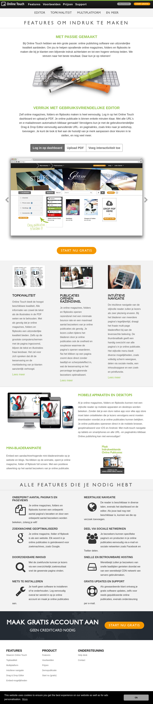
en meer (112, 13)
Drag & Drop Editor (15, 675)
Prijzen (68, 4)
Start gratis (142, 4)
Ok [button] (136, 697)
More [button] (25, 699)
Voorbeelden (52, 4)
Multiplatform (89, 13)
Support (81, 4)
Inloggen (124, 4)
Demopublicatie (49, 670)
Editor (39, 13)
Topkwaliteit (61, 13)
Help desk (82, 655)
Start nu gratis (76, 251)
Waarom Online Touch (16, 655)
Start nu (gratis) (49, 675)
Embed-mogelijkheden (16, 680)
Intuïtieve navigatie (15, 670)
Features (34, 4)
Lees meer (18, 374)
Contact (81, 660)
